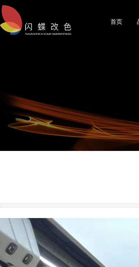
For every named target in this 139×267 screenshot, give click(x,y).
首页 (116, 22)
